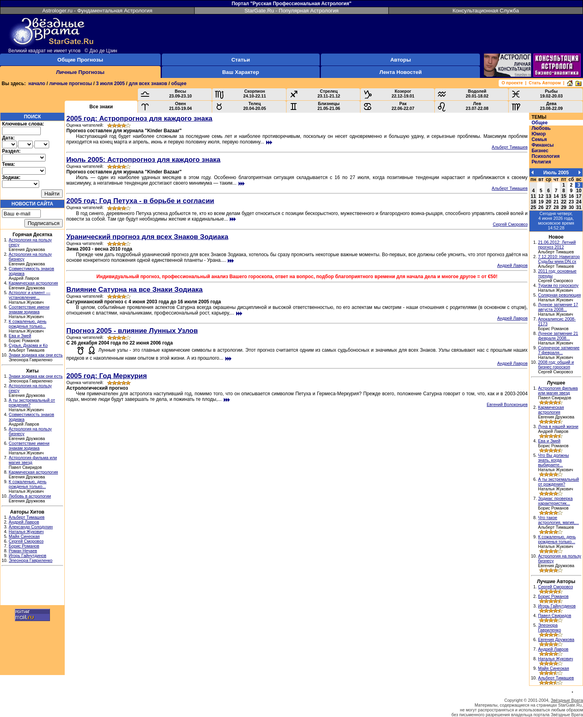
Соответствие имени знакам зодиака (29, 309)
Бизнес (539, 150)
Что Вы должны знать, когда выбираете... (553, 460)
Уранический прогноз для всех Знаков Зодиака (147, 237)
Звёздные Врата (567, 700)
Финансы (542, 145)
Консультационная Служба (485, 11)
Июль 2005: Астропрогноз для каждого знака (143, 159)
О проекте (512, 82)
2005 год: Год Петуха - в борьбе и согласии (140, 201)
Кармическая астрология (33, 283)
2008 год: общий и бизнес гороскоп (556, 364)
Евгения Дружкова (556, 639)
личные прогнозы (70, 83)
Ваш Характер (240, 72)
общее (179, 83)
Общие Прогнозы (80, 60)
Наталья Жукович (26, 531)
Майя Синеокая (24, 536)
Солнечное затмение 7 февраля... (558, 350)
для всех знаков (148, 83)
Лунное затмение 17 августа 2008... (558, 307)
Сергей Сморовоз (26, 541)
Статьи (240, 60)
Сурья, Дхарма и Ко (28, 345)
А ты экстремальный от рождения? (558, 481)
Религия (541, 162)
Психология (545, 156)
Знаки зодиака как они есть (36, 355)
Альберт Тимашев (27, 517)
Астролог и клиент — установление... (29, 295)
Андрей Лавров (24, 522)
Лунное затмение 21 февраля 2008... (558, 336)
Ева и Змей (20, 335)
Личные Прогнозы (80, 72)
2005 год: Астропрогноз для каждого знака (139, 118)
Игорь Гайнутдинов (27, 555)
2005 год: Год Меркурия (106, 376)
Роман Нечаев (23, 550)
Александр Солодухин (31, 526)
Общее (539, 122)
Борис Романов (24, 546)
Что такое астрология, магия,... (558, 520)
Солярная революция (559, 295)
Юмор (538, 134)
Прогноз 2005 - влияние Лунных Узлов (132, 331)
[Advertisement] (32, 587)
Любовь (541, 128)
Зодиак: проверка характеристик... (555, 501)
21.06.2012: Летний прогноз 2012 (557, 244)
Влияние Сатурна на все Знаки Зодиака (134, 289)
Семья (539, 139)
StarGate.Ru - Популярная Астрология (292, 11)
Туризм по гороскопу (558, 285)
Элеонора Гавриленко (30, 560)
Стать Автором (545, 82)
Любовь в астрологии (30, 496)
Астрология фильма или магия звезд (558, 390)
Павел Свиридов (554, 615)
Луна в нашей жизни (558, 426)
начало (36, 83)
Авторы (400, 60)
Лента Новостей (401, 72)
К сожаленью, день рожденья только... (28, 324)
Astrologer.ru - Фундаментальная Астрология (97, 11)
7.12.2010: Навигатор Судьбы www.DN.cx (559, 259)
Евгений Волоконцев (507, 404)
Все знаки (101, 107)
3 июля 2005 (110, 83)
